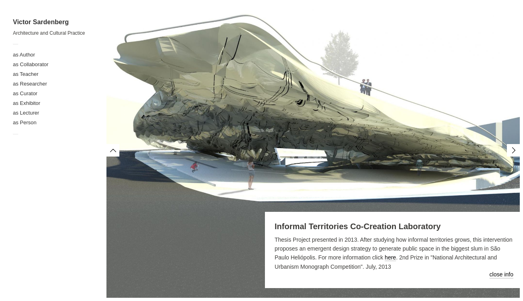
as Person (25, 122)
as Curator (25, 93)
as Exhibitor (26, 103)
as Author (24, 55)
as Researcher (30, 84)
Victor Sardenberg (41, 22)
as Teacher (25, 74)
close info (501, 274)
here (390, 257)
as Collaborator (30, 64)
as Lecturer (26, 113)
